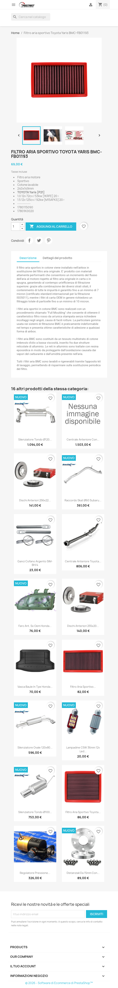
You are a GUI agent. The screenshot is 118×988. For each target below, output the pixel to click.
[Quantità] (15, 226)
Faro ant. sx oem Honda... (35, 626)
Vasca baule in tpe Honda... (35, 686)
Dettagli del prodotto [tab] (57, 258)
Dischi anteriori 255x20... (83, 626)
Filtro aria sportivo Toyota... (83, 812)
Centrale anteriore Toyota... (83, 561)
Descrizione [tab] (28, 258)
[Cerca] (30, 17)
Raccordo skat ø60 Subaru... (83, 500)
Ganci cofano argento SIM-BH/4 (35, 563)
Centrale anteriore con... (83, 439)
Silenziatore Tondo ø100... (35, 812)
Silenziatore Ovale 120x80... (35, 747)
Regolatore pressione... (35, 873)
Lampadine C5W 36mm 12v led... (83, 749)
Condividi (29, 240)
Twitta (39, 240)
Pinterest (48, 240)
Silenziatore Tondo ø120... (35, 439)
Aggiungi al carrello (51, 226)
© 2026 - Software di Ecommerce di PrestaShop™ (59, 983)
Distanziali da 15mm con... (83, 873)
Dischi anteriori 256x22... (35, 500)
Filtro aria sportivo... (83, 686)
